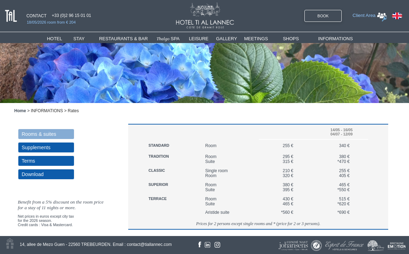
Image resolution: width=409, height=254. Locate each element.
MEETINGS (256, 38)
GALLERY (226, 38)
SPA (168, 38)
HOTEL (56, 38)
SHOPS (291, 38)
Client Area (364, 15)
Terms (28, 161)
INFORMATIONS (335, 38)
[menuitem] (60, 38)
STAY (79, 38)
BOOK (323, 16)
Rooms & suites (39, 134)
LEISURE (199, 38)
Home (20, 110)
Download (33, 174)
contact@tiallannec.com (149, 244)
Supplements (36, 147)
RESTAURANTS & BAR (123, 38)
